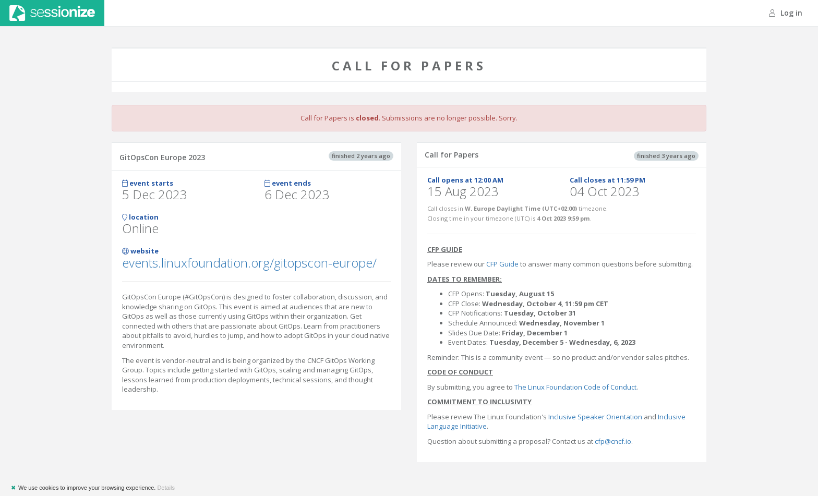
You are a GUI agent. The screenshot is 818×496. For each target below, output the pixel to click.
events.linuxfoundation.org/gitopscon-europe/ (249, 262)
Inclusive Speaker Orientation (595, 416)
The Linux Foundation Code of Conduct (575, 387)
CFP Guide (502, 264)
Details (166, 488)
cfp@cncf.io (613, 441)
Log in (785, 13)
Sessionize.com (52, 13)
